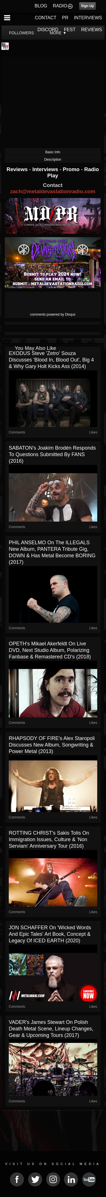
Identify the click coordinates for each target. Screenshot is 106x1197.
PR (65, 17)
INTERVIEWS (88, 17)
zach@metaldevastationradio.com (52, 191)
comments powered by (52, 314)
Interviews (45, 169)
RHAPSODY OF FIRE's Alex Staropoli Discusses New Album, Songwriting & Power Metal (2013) (52, 744)
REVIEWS (91, 29)
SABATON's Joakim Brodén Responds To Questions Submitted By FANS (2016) (52, 454)
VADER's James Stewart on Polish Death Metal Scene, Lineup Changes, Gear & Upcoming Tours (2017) (51, 1028)
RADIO (60, 5)
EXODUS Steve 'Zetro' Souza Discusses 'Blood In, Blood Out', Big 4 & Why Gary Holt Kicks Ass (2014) (51, 359)
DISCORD (48, 29)
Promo (72, 169)
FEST (69, 29)
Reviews (18, 169)
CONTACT (45, 17)
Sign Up (87, 6)
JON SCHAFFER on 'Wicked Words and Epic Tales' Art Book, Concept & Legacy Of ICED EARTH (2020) (50, 934)
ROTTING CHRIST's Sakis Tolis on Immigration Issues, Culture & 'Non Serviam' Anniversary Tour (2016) (49, 839)
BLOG (41, 5)
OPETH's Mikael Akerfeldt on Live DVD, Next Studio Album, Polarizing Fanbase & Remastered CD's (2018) (50, 650)
